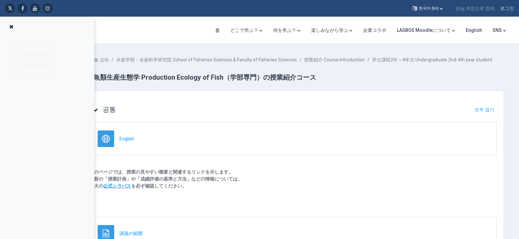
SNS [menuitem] (497, 30)
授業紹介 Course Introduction (354, 59)
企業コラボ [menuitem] (374, 30)
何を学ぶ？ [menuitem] (284, 30)
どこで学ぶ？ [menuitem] (244, 30)
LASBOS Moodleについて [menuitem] (424, 30)
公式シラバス (137, 193)
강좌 (123, 59)
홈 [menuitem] (217, 30)
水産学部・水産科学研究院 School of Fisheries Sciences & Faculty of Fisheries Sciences (226, 59)
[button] (427, 8)
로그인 (507, 8)
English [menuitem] (474, 30)
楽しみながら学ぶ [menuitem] (329, 30)
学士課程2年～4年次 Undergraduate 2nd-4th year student (180, 66)
